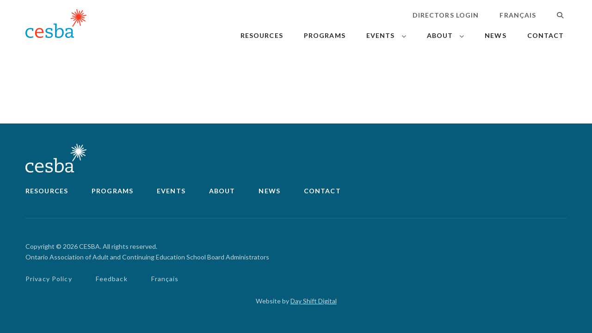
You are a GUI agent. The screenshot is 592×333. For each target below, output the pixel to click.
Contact (545, 35)
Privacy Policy (48, 279)
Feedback (112, 279)
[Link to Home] (55, 25)
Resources (261, 35)
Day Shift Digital (313, 301)
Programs (324, 35)
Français (518, 15)
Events (380, 35)
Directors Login (446, 15)
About (440, 35)
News (495, 35)
